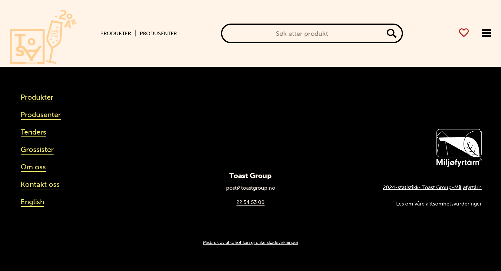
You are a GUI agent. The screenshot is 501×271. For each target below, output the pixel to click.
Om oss (33, 167)
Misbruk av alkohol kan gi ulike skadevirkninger (250, 242)
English (32, 201)
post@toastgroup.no (250, 188)
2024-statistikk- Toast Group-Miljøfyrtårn (432, 187)
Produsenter (158, 33)
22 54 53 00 (250, 202)
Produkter (115, 33)
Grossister (37, 149)
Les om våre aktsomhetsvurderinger (439, 204)
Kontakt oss (40, 184)
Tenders (33, 132)
